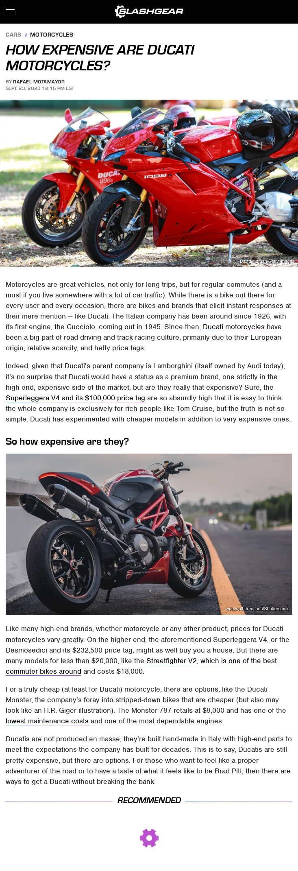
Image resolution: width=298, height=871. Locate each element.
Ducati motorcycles (234, 326)
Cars (13, 35)
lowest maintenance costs (47, 720)
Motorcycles (52, 35)
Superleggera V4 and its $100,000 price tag (75, 397)
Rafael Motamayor (39, 82)
